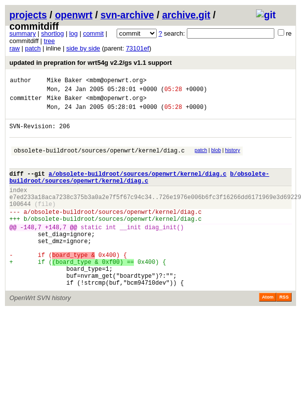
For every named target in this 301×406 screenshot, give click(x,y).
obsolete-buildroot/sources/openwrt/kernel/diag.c (99, 160)
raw (14, 48)
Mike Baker (65, 81)
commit (93, 33)
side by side (83, 48)
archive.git (186, 14)
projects (28, 14)
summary (22, 33)
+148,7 (55, 251)
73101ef (137, 48)
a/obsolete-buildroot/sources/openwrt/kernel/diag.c (137, 187)
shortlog (52, 33)
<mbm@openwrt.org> (116, 81)
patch (33, 48)
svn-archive (127, 14)
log (73, 33)
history (232, 159)
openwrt (73, 14)
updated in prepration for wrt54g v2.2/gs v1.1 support (90, 62)
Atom (267, 332)
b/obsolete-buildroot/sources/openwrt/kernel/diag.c (139, 191)
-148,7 (31, 251)
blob (216, 159)
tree (49, 41)
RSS (284, 332)
